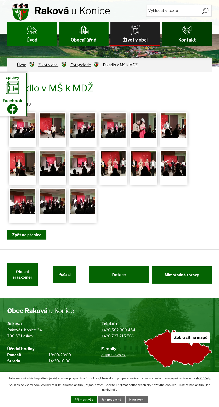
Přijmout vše (82, 399)
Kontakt (187, 40)
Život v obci (135, 40)
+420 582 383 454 (118, 332)
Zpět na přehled (27, 235)
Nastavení (138, 399)
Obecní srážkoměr (22, 276)
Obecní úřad (84, 40)
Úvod (32, 40)
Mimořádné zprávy (182, 276)
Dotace (119, 276)
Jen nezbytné (111, 399)
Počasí (69, 276)
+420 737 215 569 (117, 338)
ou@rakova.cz (113, 357)
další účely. (203, 378)
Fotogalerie (80, 65)
